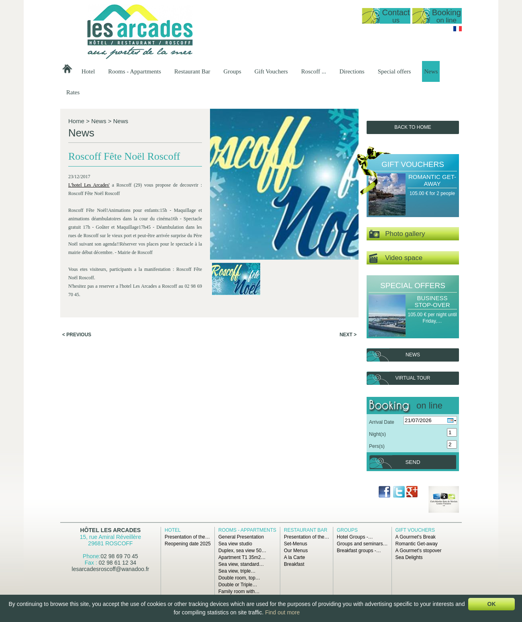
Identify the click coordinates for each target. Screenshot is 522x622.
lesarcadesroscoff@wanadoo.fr (110, 569)
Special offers (394, 71)
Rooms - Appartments (134, 71)
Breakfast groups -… (359, 550)
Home (76, 121)
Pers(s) (377, 446)
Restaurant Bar (192, 71)
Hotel (88, 71)
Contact (396, 16)
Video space (395, 258)
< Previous (76, 334)
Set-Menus (295, 544)
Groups (232, 71)
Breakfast (294, 564)
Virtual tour (413, 378)
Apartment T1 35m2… (242, 557)
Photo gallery (397, 234)
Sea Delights (409, 557)
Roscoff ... (313, 71)
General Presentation (241, 537)
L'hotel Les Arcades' (89, 185)
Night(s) (377, 434)
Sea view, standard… (241, 564)
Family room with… (239, 591)
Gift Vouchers (271, 71)
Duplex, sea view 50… (242, 550)
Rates (73, 92)
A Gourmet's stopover (419, 550)
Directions (351, 71)
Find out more (282, 612)
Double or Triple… (237, 584)
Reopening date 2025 (188, 544)
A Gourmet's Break (416, 537)
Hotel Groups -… (355, 537)
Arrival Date (381, 422)
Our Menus (296, 550)
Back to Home (412, 127)
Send (412, 462)
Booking (446, 16)
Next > (348, 334)
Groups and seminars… (362, 544)
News (431, 71)
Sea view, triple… (237, 571)
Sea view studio (235, 544)
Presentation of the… (187, 537)
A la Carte (294, 557)
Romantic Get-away (432, 180)
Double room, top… (239, 578)
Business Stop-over (432, 301)
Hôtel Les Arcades (110, 530)
